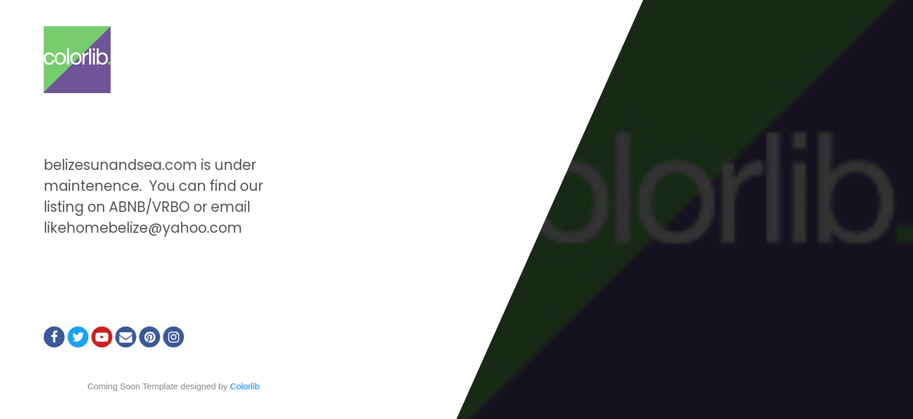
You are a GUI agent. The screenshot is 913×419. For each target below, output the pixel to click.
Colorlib (245, 386)
